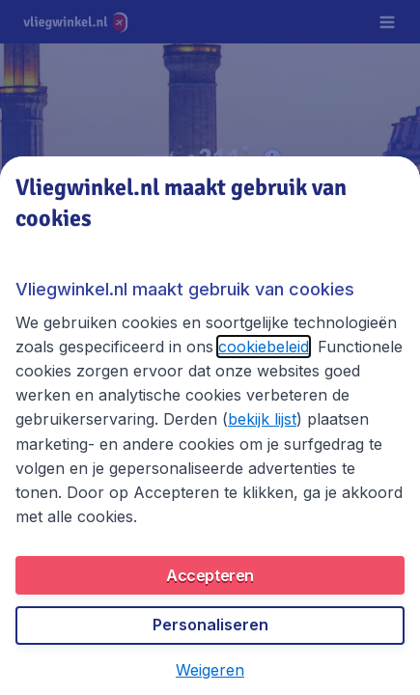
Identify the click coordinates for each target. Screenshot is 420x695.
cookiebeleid (263, 346)
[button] (210, 670)
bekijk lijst (262, 419)
